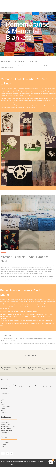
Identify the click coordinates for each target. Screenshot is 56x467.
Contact (3, 408)
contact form (33, 345)
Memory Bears (5, 422)
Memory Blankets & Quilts (8, 426)
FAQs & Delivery (5, 406)
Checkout (3, 412)
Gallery (3, 403)
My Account (4, 410)
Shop (2, 401)
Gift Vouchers (4, 404)
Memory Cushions (6, 428)
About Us (3, 399)
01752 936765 (19, 345)
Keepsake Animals (6, 424)
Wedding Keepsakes (6, 430)
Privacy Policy (16, 464)
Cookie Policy (9, 464)
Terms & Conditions (25, 464)
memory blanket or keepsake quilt (26, 88)
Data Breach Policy (34, 464)
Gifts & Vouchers (5, 432)
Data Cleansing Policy (45, 464)
